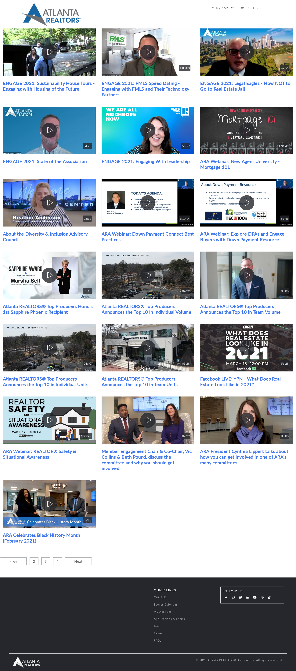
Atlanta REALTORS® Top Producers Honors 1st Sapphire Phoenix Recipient (48, 309)
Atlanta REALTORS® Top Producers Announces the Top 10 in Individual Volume (146, 309)
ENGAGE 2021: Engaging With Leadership (146, 161)
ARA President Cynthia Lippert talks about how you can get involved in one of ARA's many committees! (244, 457)
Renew (159, 633)
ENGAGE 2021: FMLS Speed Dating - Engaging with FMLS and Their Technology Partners (145, 89)
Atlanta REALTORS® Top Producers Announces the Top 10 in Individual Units (45, 382)
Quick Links (165, 590)
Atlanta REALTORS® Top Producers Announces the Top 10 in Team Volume (240, 309)
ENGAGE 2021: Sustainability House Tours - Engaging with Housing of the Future (49, 86)
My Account (222, 8)
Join (157, 626)
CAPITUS (248, 8)
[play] (49, 52)
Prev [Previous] (13, 562)
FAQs (157, 641)
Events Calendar (166, 604)
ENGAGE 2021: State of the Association (45, 161)
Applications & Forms (169, 619)
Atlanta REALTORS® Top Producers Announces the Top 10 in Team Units (140, 382)
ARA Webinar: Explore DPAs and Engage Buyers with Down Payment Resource (242, 237)
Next (78, 562)
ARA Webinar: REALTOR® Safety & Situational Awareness (39, 454)
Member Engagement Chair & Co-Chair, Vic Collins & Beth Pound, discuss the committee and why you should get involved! (147, 460)
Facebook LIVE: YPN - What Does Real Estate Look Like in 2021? (240, 382)
